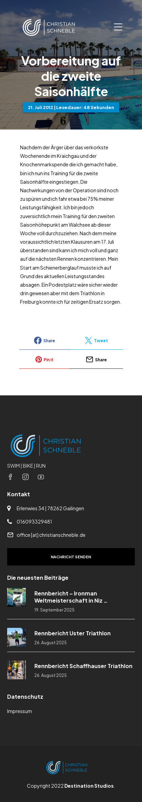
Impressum (19, 711)
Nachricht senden (71, 557)
